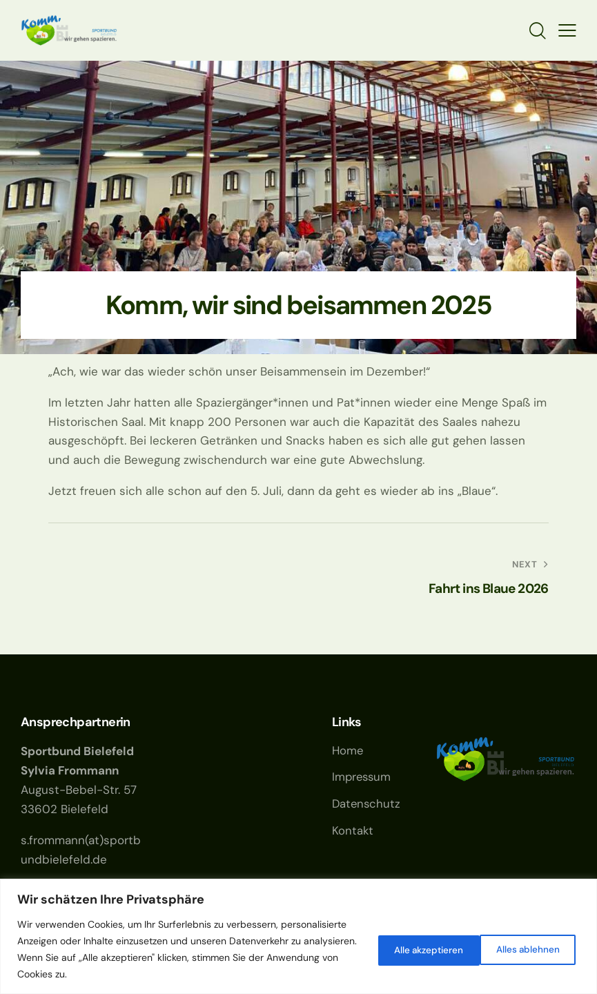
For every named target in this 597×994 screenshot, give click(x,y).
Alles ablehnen (409, 949)
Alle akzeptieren (523, 949)
